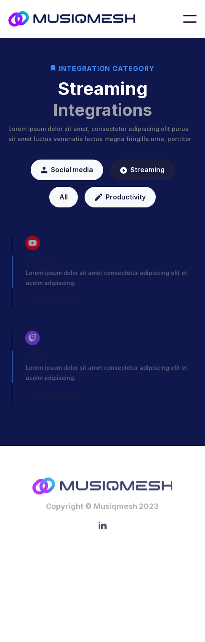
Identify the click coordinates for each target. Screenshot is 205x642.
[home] (78, 19)
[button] (190, 19)
